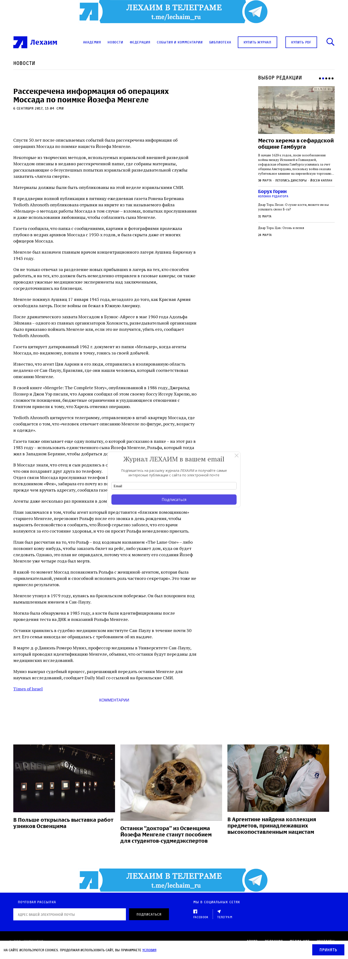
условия (149, 950)
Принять (328, 949)
